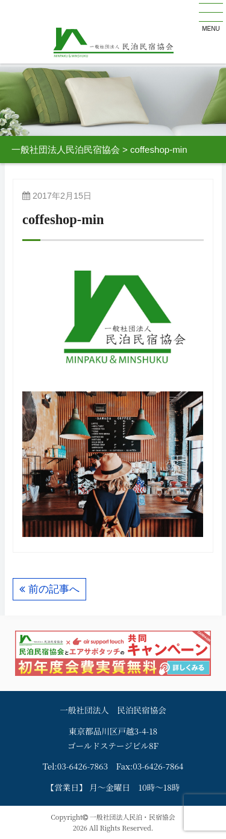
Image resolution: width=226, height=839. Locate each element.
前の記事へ (54, 589)
